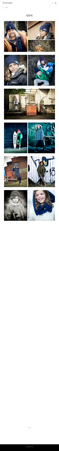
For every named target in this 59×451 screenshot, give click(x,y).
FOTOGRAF (7, 3)
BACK (29, 427)
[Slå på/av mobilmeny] (56, 3)
